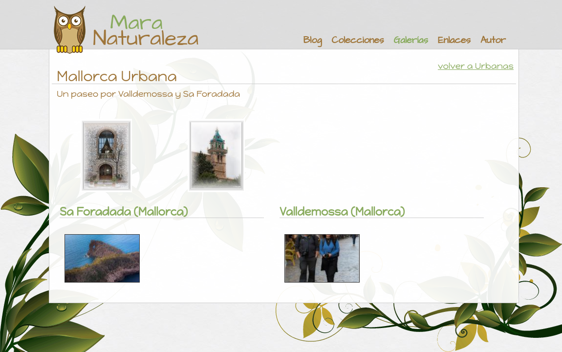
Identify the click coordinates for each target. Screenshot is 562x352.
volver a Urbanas (476, 66)
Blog (312, 40)
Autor (493, 40)
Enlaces (454, 40)
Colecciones (357, 40)
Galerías (411, 40)
